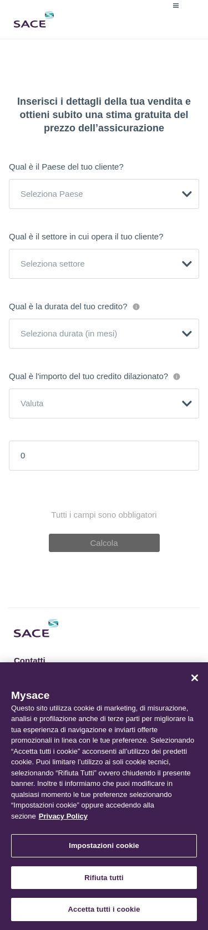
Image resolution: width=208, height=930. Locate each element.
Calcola (104, 543)
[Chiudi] (194, 678)
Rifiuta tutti (103, 877)
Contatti (29, 660)
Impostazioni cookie (104, 845)
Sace (34, 19)
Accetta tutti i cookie (104, 909)
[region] (104, 796)
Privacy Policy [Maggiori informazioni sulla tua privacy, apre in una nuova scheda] (63, 816)
